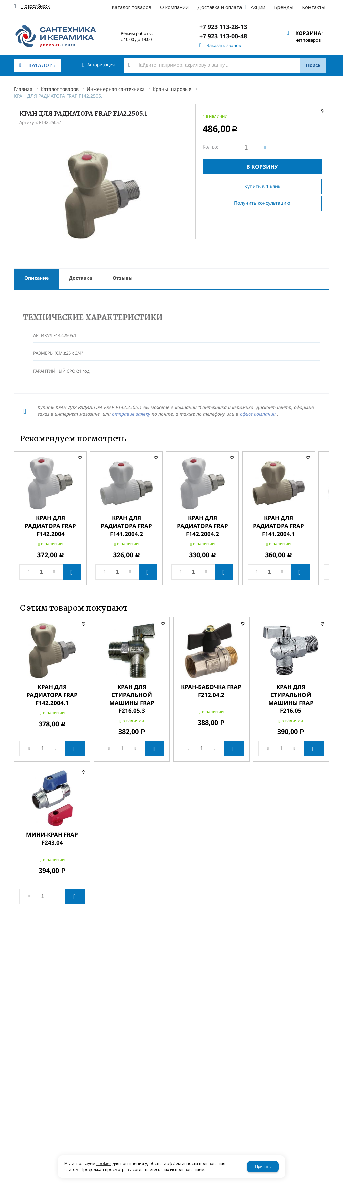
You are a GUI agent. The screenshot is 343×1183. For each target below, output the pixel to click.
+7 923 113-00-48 (223, 36)
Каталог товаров (60, 89)
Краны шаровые (172, 89)
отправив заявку (131, 414)
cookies (103, 1163)
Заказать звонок (224, 45)
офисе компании (258, 414)
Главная (23, 89)
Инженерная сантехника (116, 89)
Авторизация (101, 64)
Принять (263, 1166)
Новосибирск (35, 6)
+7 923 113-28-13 (223, 27)
